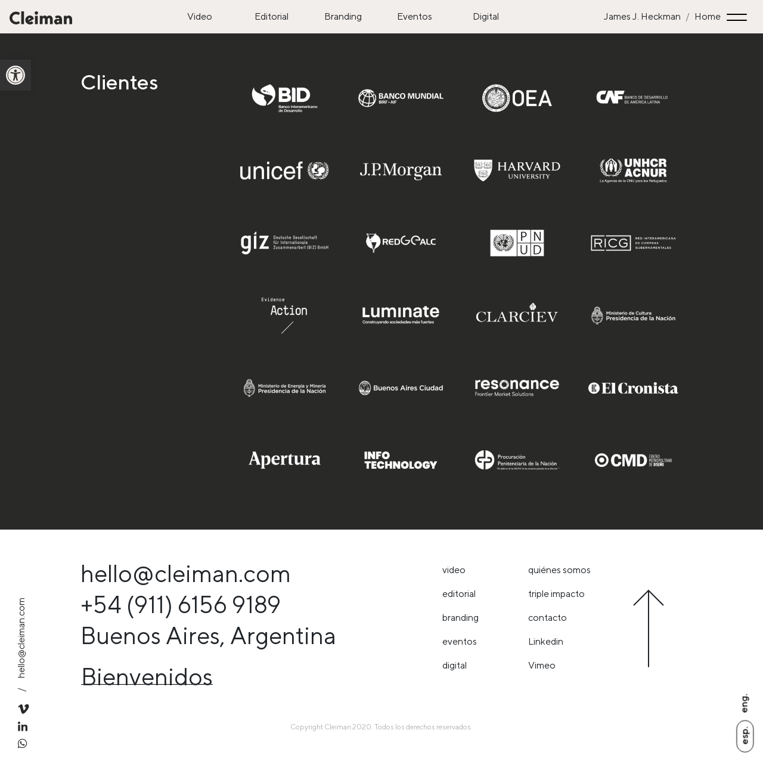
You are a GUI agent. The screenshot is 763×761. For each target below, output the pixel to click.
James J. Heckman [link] (642, 16)
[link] (15, 75)
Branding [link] (343, 16)
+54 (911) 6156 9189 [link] (180, 604)
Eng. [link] (743, 703)
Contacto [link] (547, 617)
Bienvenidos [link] (147, 677)
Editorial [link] (272, 16)
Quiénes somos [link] (559, 570)
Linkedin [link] (545, 641)
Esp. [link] (744, 735)
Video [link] (199, 16)
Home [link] (707, 16)
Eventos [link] (414, 16)
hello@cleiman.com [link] (21, 638)
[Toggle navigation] (738, 17)
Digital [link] (486, 16)
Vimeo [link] (542, 665)
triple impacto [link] (556, 593)
